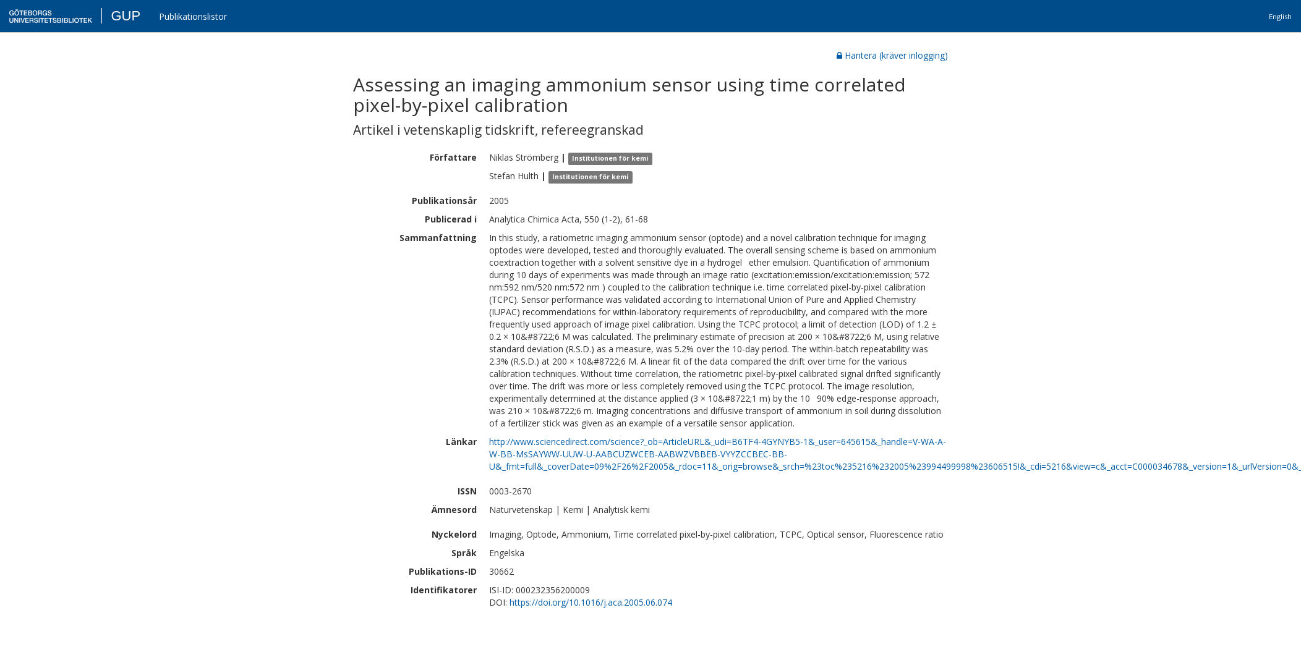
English (1280, 16)
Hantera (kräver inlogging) (892, 55)
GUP (125, 15)
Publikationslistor (193, 16)
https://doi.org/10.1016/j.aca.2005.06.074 (591, 602)
